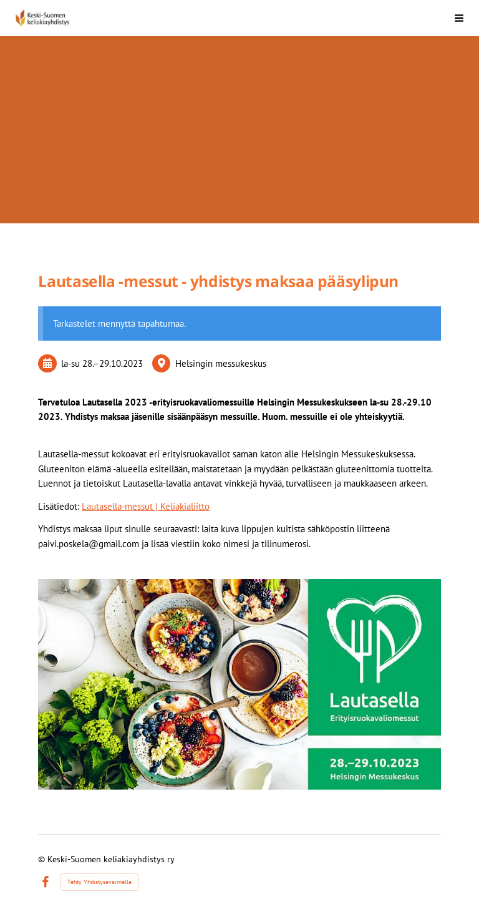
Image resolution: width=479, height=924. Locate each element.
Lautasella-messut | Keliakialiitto (146, 506)
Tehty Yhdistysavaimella (99, 882)
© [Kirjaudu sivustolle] (42, 859)
